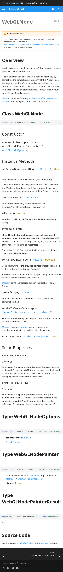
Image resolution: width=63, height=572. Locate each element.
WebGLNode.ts (27, 543)
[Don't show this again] (59, 3)
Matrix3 (46, 312)
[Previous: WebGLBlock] (4, 555)
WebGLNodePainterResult (30, 478)
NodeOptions (14, 442)
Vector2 (37, 259)
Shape (25, 292)
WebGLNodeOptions (14, 150)
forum (18, 3)
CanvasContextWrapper (16, 312)
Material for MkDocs (18, 563)
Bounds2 (45, 169)
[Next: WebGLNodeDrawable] (44, 555)
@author (6, 98)
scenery (44, 543)
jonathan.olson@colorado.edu (41, 98)
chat (11, 3)
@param (6, 282)
